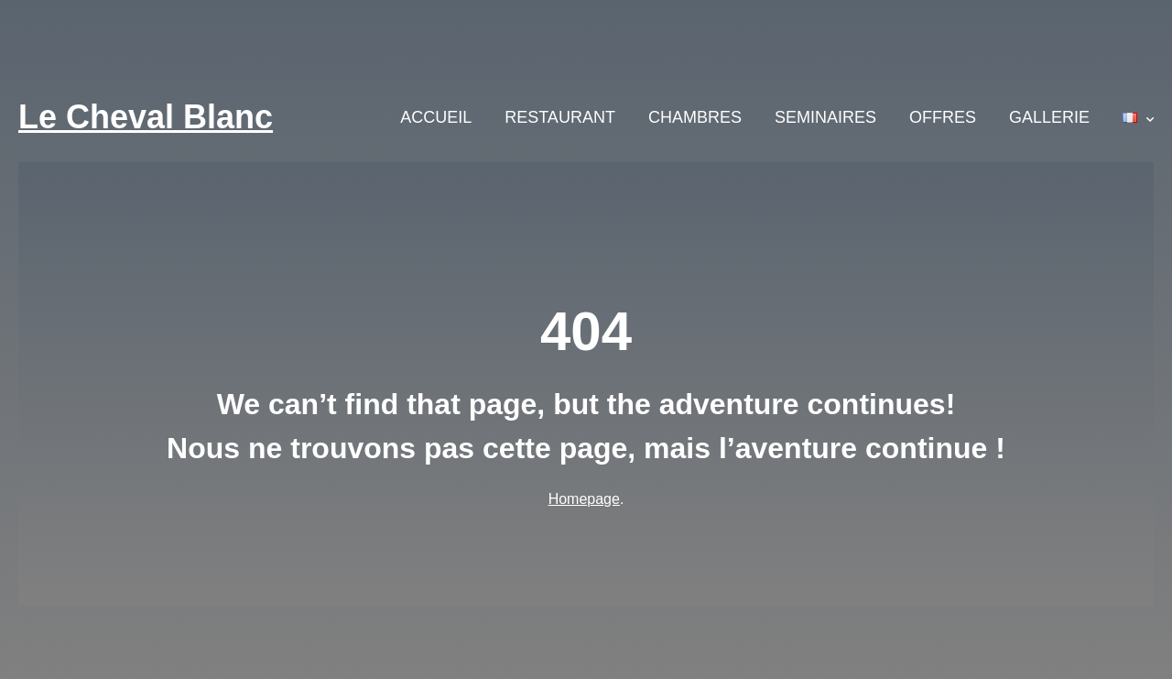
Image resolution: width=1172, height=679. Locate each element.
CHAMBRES (695, 117)
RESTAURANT (560, 117)
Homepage (584, 499)
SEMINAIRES (825, 117)
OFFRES (942, 117)
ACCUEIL (436, 117)
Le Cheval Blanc (145, 117)
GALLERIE (1049, 117)
